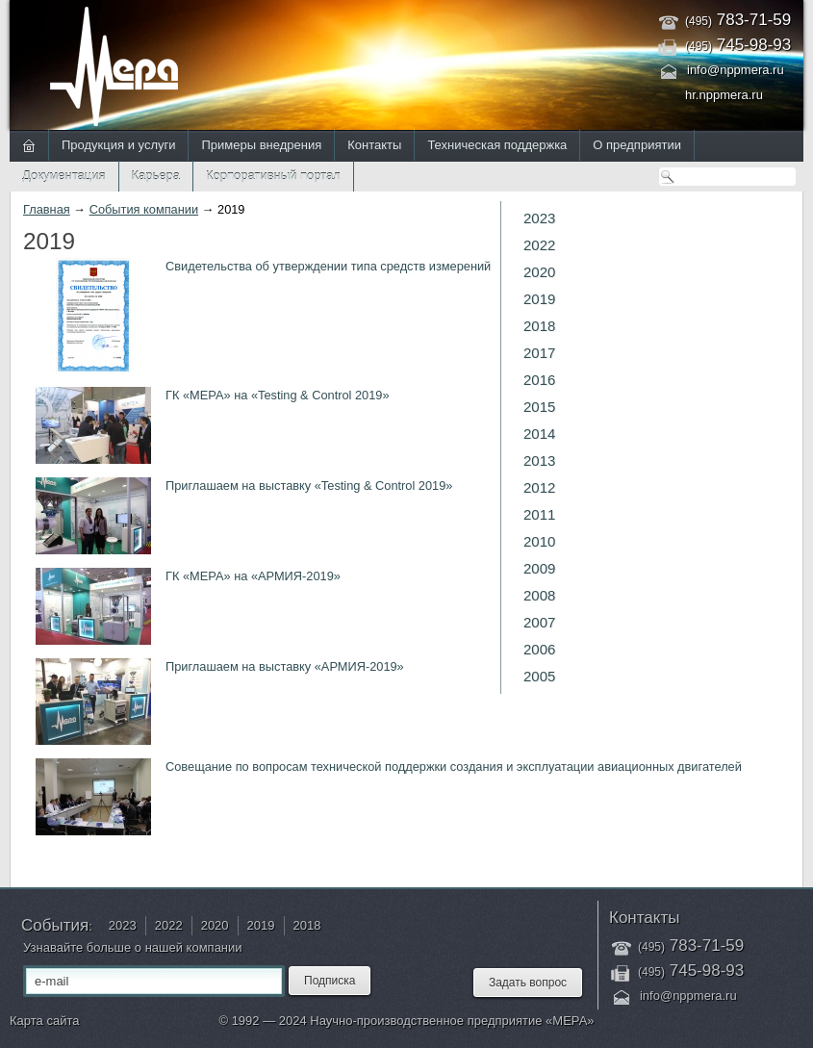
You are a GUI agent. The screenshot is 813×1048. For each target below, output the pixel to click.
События (55, 925)
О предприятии (637, 145)
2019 (539, 299)
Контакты (374, 145)
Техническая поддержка (497, 145)
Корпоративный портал (273, 175)
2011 (539, 514)
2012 (539, 487)
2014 (539, 433)
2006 (539, 649)
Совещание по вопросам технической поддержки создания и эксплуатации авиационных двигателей (453, 766)
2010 (539, 541)
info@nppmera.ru (735, 70)
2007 (539, 622)
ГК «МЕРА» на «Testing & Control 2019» (277, 395)
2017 (539, 353)
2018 (539, 326)
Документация (64, 175)
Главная (46, 209)
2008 (539, 595)
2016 (539, 379)
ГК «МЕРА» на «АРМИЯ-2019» (253, 576)
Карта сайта (44, 1020)
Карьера (156, 175)
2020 (539, 272)
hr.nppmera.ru (724, 95)
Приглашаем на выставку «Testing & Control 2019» (308, 485)
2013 (539, 460)
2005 (539, 676)
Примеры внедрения (261, 145)
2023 (539, 218)
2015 (539, 406)
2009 (539, 568)
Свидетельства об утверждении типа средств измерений (328, 266)
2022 (539, 245)
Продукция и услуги (118, 145)
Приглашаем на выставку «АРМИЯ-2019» (284, 666)
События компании (143, 209)
